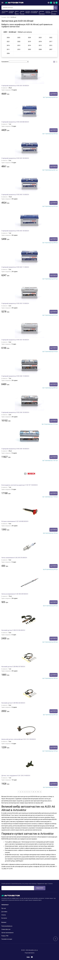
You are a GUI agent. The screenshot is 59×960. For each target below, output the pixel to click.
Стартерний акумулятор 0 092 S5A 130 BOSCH (15, 412)
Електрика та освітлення (42, 12)
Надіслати (39, 888)
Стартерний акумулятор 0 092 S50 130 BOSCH (15, 340)
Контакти (4, 918)
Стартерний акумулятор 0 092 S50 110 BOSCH (15, 303)
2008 (40, 49)
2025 (18, 37)
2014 (29, 45)
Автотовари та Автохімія (54, 12)
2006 (8, 53)
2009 (29, 49)
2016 (8, 45)
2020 (18, 41)
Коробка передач (28, 12)
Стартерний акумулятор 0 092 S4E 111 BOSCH (15, 267)
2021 (8, 41)
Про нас (3, 908)
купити (53, 94)
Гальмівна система (11, 12)
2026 (8, 37)
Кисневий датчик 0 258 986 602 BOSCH (13, 703)
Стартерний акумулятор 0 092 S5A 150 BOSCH (15, 449)
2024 (29, 37)
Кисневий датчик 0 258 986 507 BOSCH (13, 666)
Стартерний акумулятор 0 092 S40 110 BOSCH (15, 194)
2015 (18, 45)
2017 (50, 41)
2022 (50, 37)
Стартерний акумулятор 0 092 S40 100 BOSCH (15, 158)
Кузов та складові (48, 12)
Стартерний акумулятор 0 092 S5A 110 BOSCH (15, 376)
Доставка (4, 911)
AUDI (8, 17)
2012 (50, 45)
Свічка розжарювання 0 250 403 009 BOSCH (14, 594)
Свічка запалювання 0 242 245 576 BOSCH (14, 557)
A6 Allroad (12, 32)
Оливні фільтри (5, 929)
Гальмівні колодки (6, 939)
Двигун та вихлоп (17, 12)
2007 (50, 49)
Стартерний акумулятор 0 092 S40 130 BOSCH (15, 231)
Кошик (54, 3)
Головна (3, 17)
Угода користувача (29, 952)
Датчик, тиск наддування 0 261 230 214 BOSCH (15, 775)
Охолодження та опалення (34, 12)
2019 (29, 41)
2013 (40, 45)
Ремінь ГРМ (4, 936)
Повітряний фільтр (6, 926)
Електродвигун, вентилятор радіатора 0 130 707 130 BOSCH (19, 485)
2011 (8, 49)
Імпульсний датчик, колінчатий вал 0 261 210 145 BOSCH (18, 739)
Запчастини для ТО (5, 12)
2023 (40, 37)
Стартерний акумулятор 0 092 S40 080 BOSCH (15, 122)
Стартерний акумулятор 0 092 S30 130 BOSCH (15, 85)
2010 (18, 49)
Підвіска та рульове (22, 12)
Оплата (3, 915)
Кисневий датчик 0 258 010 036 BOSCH (13, 630)
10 (37, 791)
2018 (40, 41)
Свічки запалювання (7, 932)
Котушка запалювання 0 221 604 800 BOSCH (14, 521)
